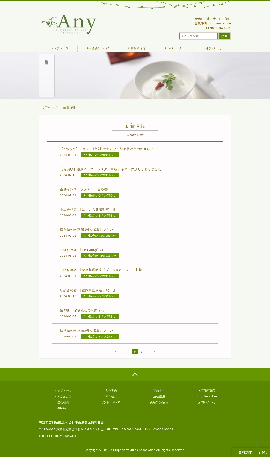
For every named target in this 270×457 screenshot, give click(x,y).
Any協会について (98, 48)
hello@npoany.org (64, 435)
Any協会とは (63, 396)
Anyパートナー (175, 48)
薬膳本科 (159, 390)
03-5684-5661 (221, 27)
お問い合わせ (213, 48)
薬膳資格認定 (137, 48)
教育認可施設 (207, 390)
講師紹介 (63, 408)
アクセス (111, 396)
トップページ (60, 48)
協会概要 (63, 402)
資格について (111, 402)
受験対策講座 (159, 402)
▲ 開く (263, 452)
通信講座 (159, 396)
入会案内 (111, 390)
